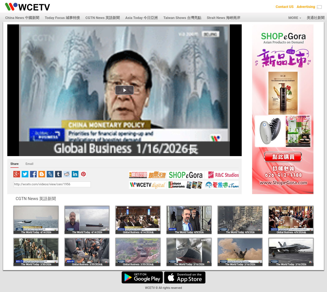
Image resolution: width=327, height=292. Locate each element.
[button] (319, 7)
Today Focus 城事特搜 (62, 18)
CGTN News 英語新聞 (103, 18)
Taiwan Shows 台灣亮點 (182, 18)
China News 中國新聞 (22, 18)
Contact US (285, 7)
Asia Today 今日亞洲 (141, 18)
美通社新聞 (315, 18)
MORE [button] (294, 18)
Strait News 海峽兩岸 (223, 18)
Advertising (306, 7)
